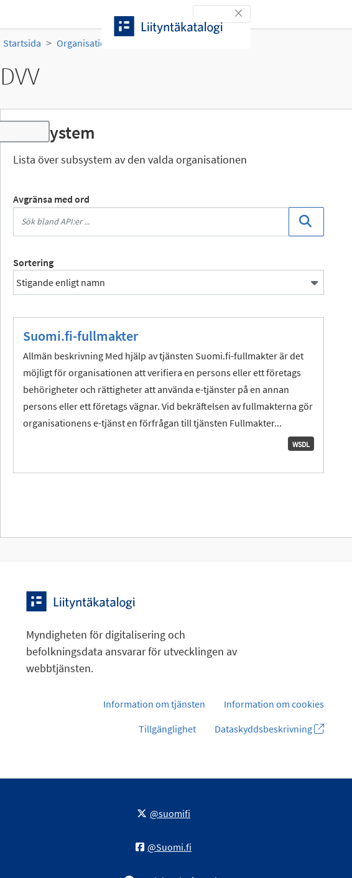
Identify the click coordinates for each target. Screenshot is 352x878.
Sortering (33, 262)
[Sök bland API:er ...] (151, 221)
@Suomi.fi (164, 847)
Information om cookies (274, 704)
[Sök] (306, 221)
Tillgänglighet (167, 729)
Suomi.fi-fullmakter (80, 335)
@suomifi (163, 813)
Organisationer (88, 43)
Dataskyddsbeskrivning (269, 729)
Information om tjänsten (154, 704)
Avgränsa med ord (51, 199)
